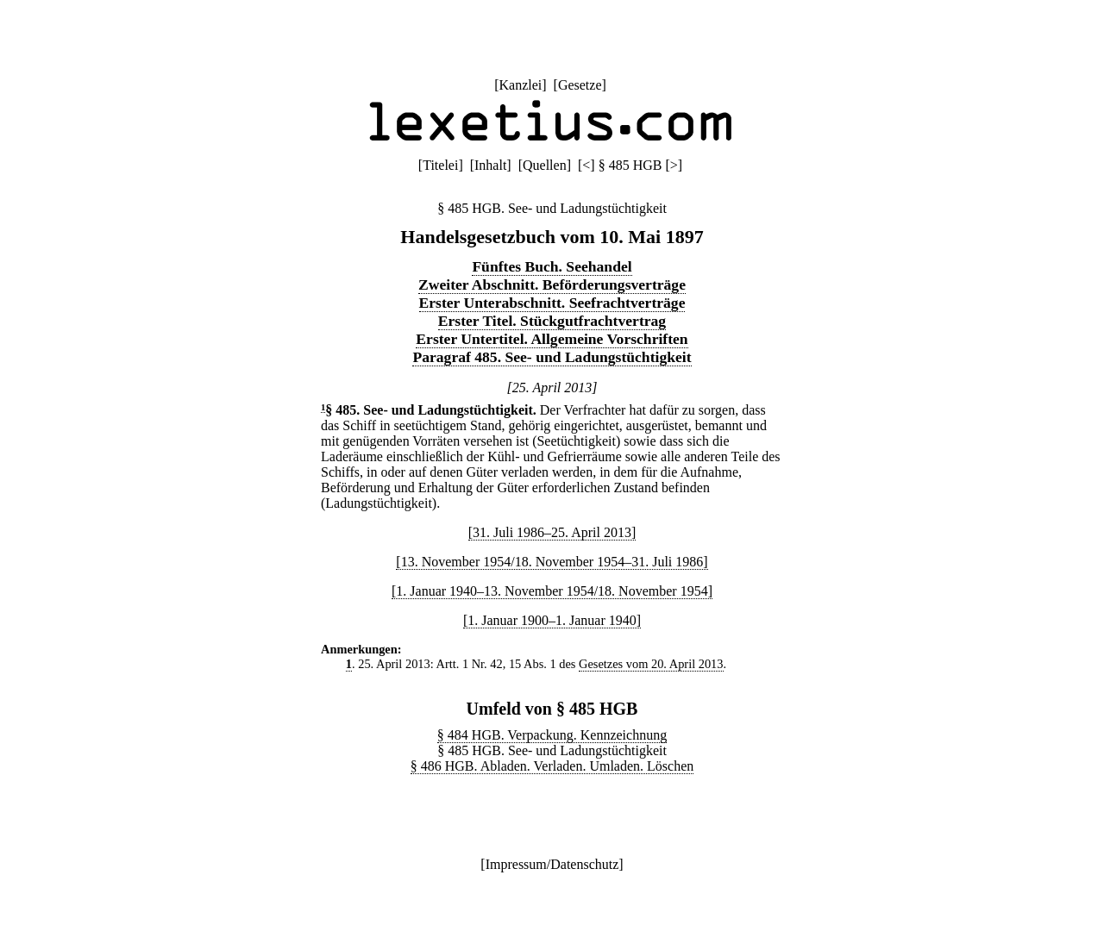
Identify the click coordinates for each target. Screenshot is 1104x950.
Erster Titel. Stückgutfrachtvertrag (552, 320)
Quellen (545, 165)
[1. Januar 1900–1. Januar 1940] (552, 620)
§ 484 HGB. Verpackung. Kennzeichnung (552, 735)
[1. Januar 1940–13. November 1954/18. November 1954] (552, 591)
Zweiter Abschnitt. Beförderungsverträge (552, 284)
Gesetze (580, 85)
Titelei (440, 165)
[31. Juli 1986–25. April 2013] (552, 532)
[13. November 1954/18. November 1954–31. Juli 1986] (551, 561)
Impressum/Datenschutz (552, 864)
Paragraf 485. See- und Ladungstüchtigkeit (551, 357)
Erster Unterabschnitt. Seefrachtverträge (552, 302)
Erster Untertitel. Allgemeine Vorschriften (551, 338)
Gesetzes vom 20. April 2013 (651, 664)
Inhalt (490, 165)
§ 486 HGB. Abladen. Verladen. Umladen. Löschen (552, 766)
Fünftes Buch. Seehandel (551, 266)
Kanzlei (520, 85)
